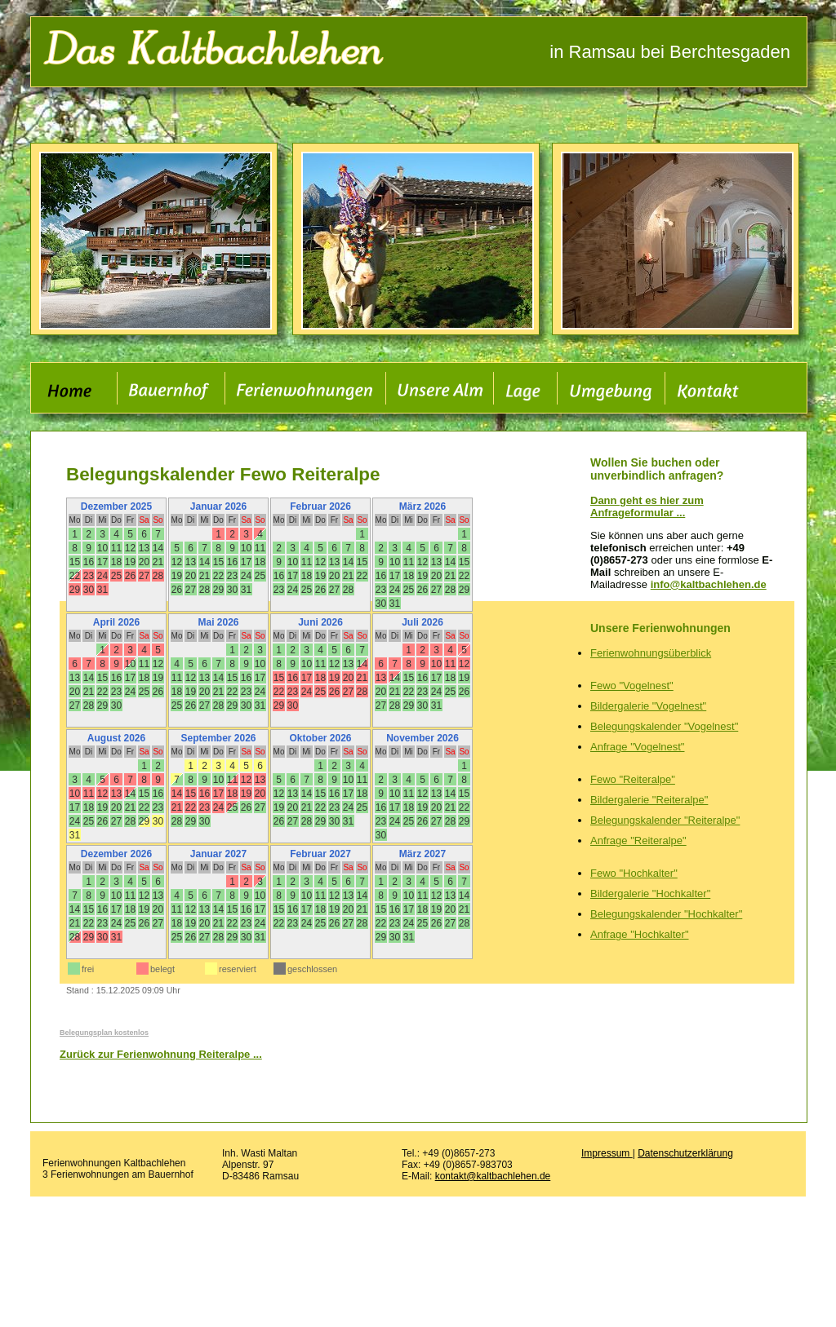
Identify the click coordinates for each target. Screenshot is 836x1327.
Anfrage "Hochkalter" (639, 934)
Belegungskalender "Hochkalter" (666, 914)
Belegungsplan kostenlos (104, 1032)
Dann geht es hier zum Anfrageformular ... (647, 506)
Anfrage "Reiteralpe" (638, 840)
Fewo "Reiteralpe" (632, 779)
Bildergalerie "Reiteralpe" (649, 800)
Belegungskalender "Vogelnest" (664, 726)
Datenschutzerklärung (685, 1153)
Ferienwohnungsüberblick (650, 653)
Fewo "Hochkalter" (634, 873)
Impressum (607, 1153)
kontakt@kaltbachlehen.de (493, 1176)
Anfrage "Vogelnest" (637, 747)
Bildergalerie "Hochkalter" (650, 893)
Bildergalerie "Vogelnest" (648, 706)
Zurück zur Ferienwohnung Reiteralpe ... (161, 1054)
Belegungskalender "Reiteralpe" (665, 820)
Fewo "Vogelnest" (632, 685)
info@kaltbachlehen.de (709, 584)
